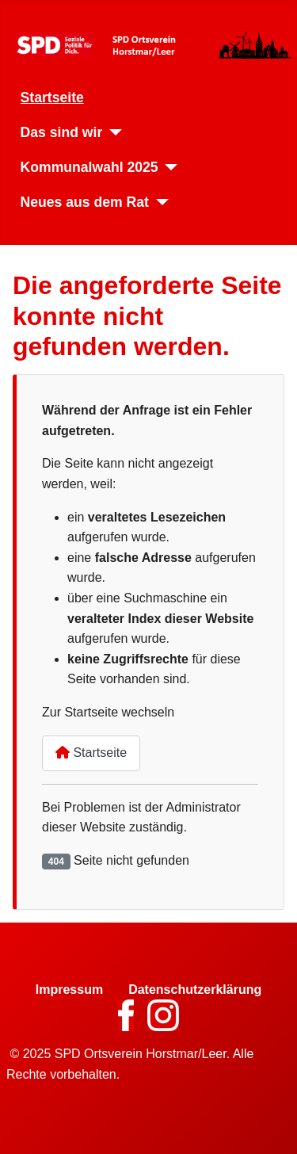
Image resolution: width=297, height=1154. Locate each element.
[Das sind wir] (112, 132)
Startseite (52, 97)
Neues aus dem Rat (85, 202)
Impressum (69, 989)
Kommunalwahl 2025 (89, 167)
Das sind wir (62, 132)
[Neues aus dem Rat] (159, 202)
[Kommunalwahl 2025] (168, 167)
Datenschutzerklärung (194, 989)
